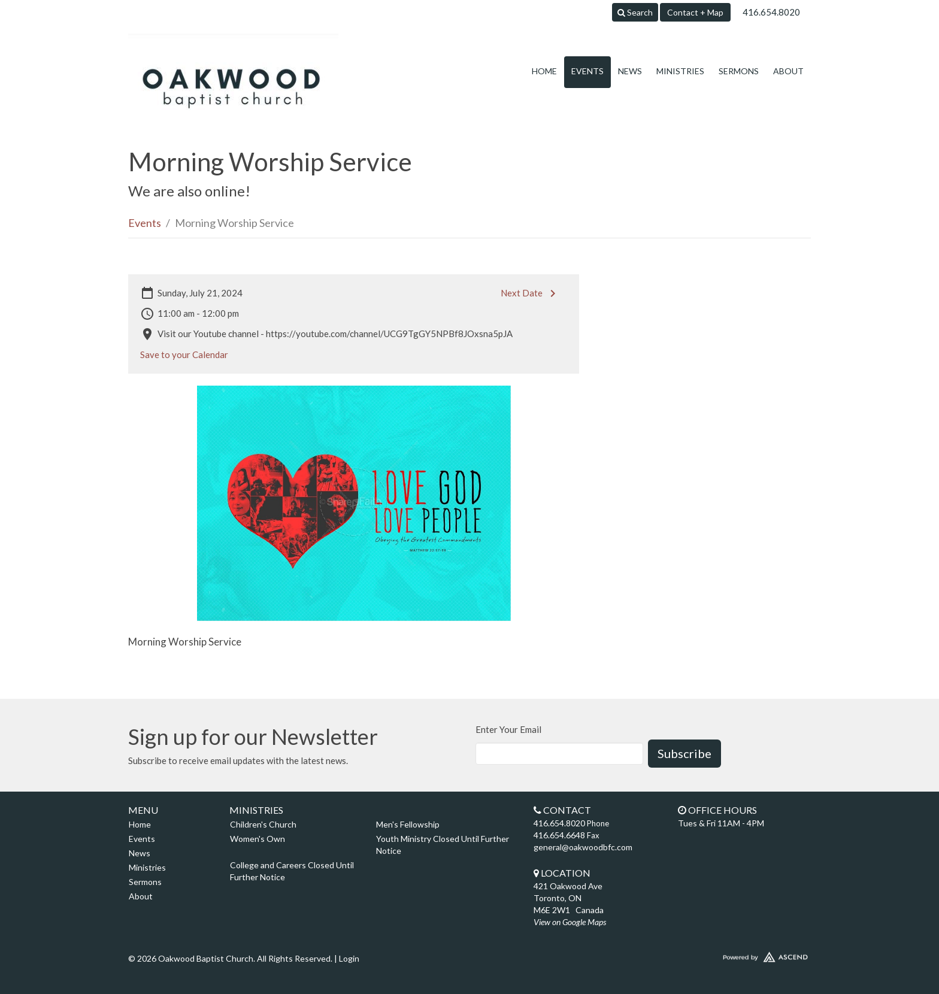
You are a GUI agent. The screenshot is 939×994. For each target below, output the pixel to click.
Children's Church (263, 824)
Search (635, 12)
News (630, 71)
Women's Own (257, 839)
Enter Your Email (508, 729)
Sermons (739, 71)
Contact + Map (695, 12)
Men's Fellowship (408, 824)
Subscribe (684, 753)
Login (349, 958)
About (788, 71)
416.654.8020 (771, 12)
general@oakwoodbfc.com (583, 847)
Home (544, 71)
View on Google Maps (570, 922)
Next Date (530, 293)
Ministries (680, 71)
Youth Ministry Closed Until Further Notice (442, 845)
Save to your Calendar (184, 354)
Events (587, 71)
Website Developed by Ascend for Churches (730, 954)
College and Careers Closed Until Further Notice (292, 871)
